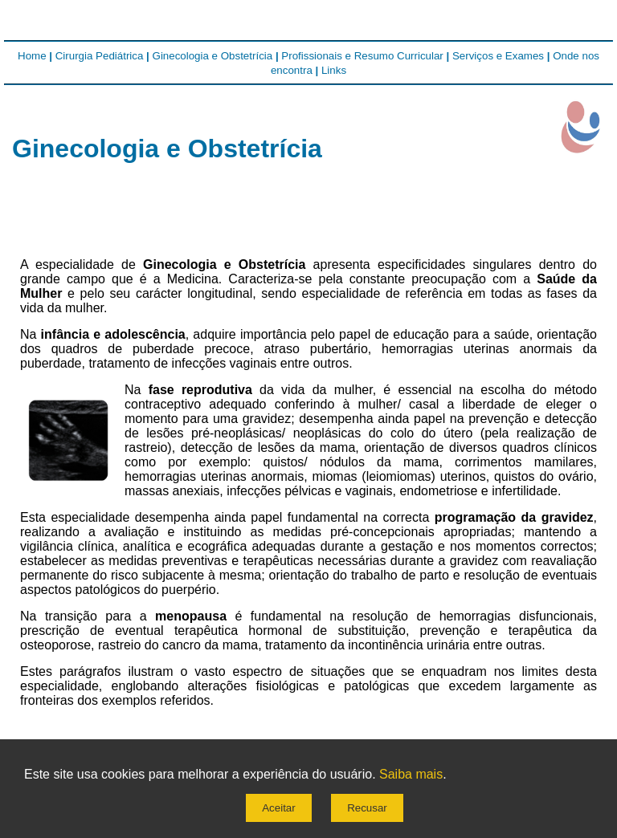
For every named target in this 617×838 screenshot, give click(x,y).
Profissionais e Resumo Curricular (362, 56)
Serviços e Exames (498, 56)
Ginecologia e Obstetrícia (213, 56)
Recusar (367, 808)
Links (333, 70)
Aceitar (278, 808)
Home (32, 56)
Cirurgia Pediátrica (99, 56)
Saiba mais (411, 774)
